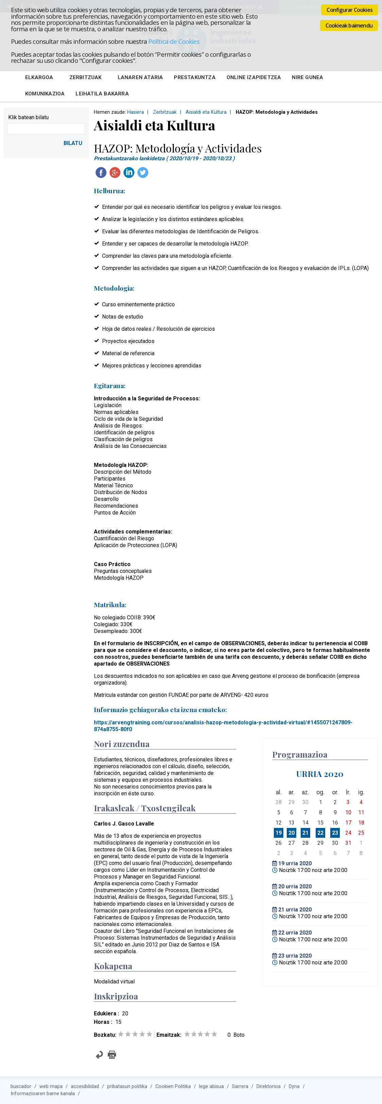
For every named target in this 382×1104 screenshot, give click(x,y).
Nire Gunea (307, 77)
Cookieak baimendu (349, 25)
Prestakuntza (194, 77)
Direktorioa (268, 1086)
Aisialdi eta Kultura (206, 112)
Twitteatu (142, 172)
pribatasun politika (127, 1086)
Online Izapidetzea (254, 77)
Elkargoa (39, 77)
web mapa (51, 1086)
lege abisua (211, 1086)
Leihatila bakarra (102, 94)
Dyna (294, 1086)
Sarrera (240, 1086)
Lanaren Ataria (140, 77)
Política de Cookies (173, 41)
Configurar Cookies (349, 10)
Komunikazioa (45, 94)
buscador (21, 1086)
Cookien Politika (173, 1086)
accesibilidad (85, 1086)
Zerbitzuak (85, 77)
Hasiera (135, 112)
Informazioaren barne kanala (43, 1094)
